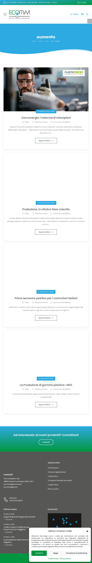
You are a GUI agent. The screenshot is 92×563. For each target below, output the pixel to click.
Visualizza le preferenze (76, 553)
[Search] (74, 14)
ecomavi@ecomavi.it (13, 484)
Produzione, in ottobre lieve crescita (46, 209)
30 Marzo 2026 (9, 514)
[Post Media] (46, 89)
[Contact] (82, 14)
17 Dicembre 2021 (43, 203)
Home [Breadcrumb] (34, 45)
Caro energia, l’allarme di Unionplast (46, 118)
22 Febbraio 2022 (43, 111)
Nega (55, 553)
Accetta (39, 553)
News (53, 111)
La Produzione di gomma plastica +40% (46, 385)
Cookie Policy (53, 558)
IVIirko (27, 122)
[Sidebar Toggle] (89, 21)
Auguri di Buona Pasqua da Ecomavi (19, 516)
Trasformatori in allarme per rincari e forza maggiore (16, 528)
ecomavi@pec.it (11, 487)
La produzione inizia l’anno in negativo (16, 541)
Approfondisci (45, 140)
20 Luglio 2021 (43, 378)
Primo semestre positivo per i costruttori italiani (46, 298)
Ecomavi (9, 520)
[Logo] (19, 14)
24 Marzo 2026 (9, 524)
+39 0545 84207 (16, 500)
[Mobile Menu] (5, 14)
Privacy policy (65, 558)
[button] (87, 531)
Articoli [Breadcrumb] (41, 45)
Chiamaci (13, 498)
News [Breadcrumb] (47, 45)
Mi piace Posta (41, 122)
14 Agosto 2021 (43, 292)
